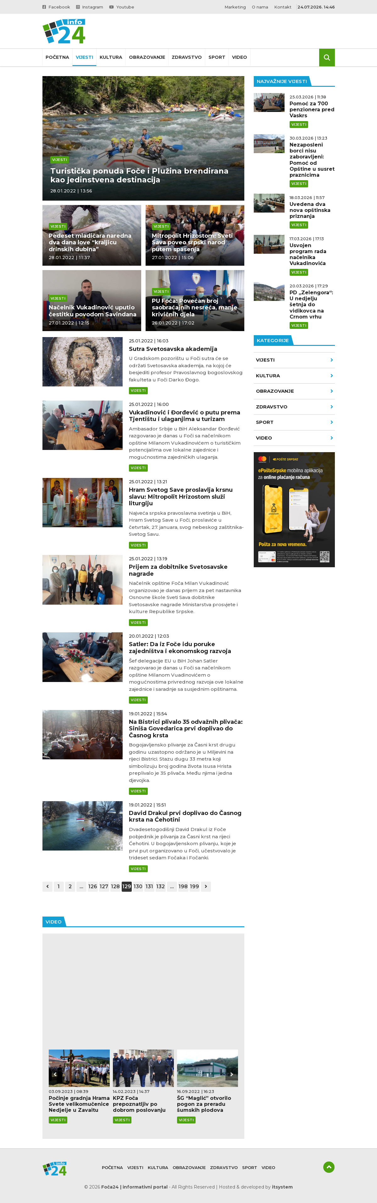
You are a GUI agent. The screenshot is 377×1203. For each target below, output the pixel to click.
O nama (260, 6)
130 (138, 887)
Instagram (89, 6)
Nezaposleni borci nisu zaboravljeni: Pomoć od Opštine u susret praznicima (312, 160)
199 (194, 887)
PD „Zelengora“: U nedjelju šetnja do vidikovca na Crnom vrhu (311, 305)
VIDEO (294, 438)
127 (104, 887)
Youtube (121, 6)
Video (239, 57)
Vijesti (84, 57)
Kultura (111, 57)
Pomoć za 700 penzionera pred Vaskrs (312, 110)
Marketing (235, 6)
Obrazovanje (147, 57)
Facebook (56, 6)
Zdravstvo (187, 57)
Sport (216, 57)
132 (160, 887)
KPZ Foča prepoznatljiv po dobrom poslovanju (139, 1104)
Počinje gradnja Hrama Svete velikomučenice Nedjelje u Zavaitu (79, 1104)
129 (126, 887)
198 (183, 887)
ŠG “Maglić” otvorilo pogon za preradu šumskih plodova (204, 1104)
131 (149, 887)
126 (92, 887)
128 (115, 887)
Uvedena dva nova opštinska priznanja (310, 210)
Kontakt (282, 6)
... (81, 887)
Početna (57, 57)
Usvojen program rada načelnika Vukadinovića (308, 254)
